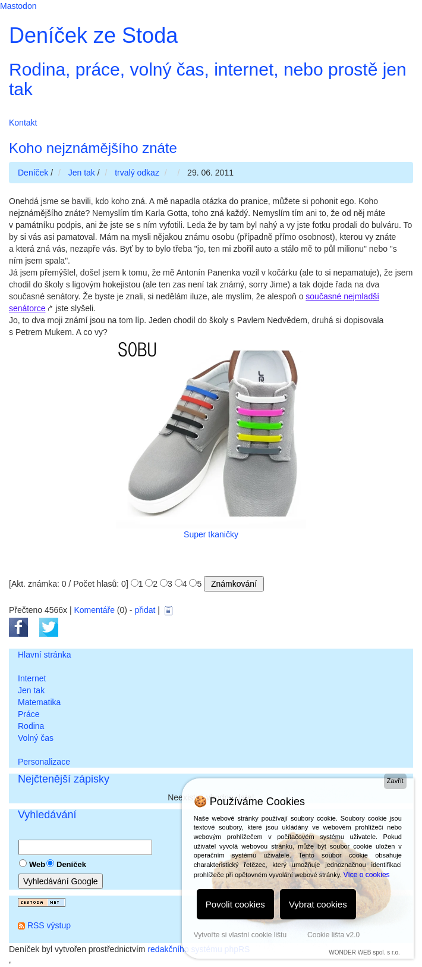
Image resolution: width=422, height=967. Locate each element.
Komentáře (94, 610)
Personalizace (44, 761)
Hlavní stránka (44, 654)
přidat (144, 610)
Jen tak (31, 690)
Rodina (31, 726)
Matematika (39, 702)
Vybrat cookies (318, 904)
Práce (29, 714)
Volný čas (35, 738)
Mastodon (18, 6)
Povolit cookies (235, 904)
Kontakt (23, 122)
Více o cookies (367, 875)
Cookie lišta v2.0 (333, 935)
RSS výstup (49, 925)
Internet (32, 678)
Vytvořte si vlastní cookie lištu (240, 935)
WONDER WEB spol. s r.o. (364, 952)
